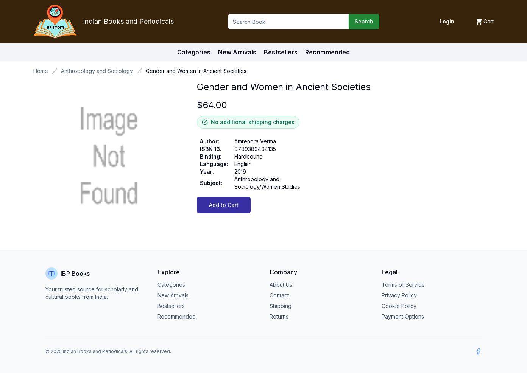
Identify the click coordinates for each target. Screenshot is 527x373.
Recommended (176, 316)
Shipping (281, 306)
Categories (193, 52)
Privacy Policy (399, 295)
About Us (281, 284)
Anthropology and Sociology (97, 71)
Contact (279, 295)
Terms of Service (403, 284)
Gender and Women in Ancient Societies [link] (196, 71)
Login (447, 21)
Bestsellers (171, 306)
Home (40, 71)
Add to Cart (224, 205)
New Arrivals (173, 295)
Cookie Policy (399, 306)
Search (364, 21)
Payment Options (403, 316)
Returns (279, 316)
